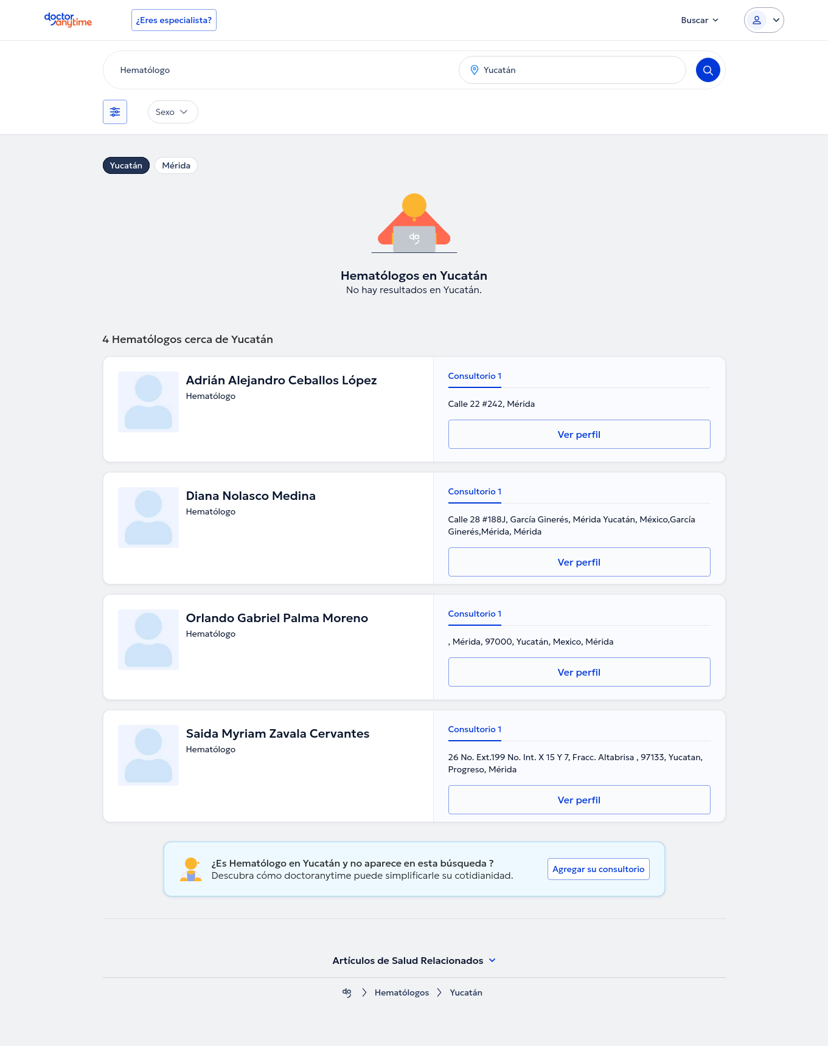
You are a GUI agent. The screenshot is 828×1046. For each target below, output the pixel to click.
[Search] (708, 70)
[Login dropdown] (764, 20)
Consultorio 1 (475, 375)
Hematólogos (402, 993)
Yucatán (126, 165)
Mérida (176, 165)
